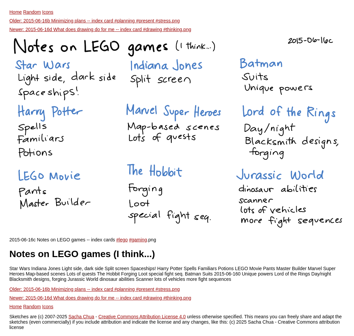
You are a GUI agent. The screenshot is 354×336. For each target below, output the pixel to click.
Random (32, 12)
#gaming (138, 239)
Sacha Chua (81, 316)
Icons (47, 12)
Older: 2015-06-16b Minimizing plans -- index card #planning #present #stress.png (94, 20)
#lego (122, 239)
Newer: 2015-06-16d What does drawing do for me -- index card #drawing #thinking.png (100, 29)
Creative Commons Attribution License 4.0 (142, 316)
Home (15, 12)
